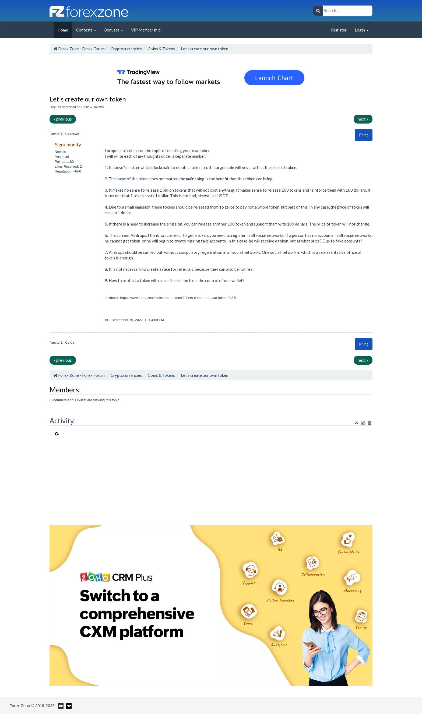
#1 (107, 320)
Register (339, 29)
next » (363, 119)
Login (361, 29)
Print (363, 134)
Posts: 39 (62, 157)
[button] (363, 135)
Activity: (63, 420)
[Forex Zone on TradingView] (68, 705)
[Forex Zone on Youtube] (60, 705)
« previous (63, 119)
